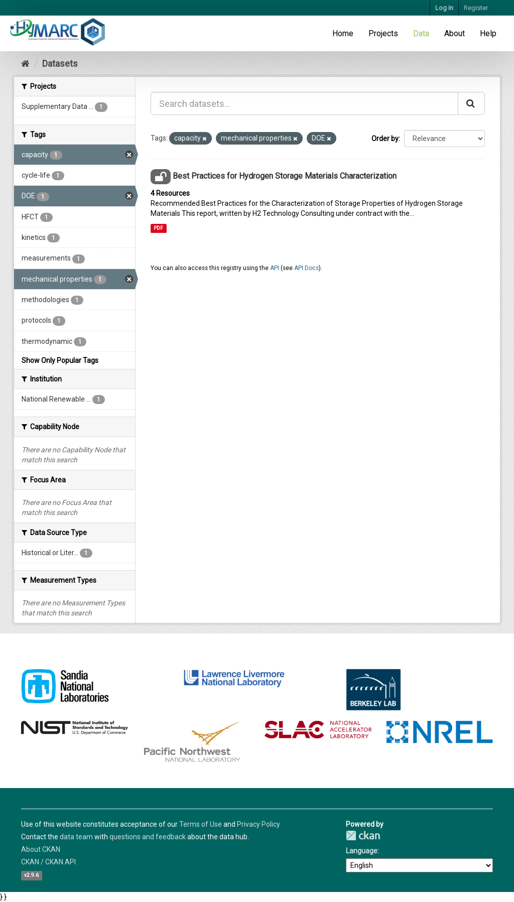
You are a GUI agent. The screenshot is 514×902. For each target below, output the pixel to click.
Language (361, 851)
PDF (158, 228)
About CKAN (40, 849)
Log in (444, 8)
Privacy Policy (258, 824)
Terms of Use (200, 824)
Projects (383, 33)
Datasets (60, 63)
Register (476, 8)
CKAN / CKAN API (48, 862)
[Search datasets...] (304, 103)
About (454, 33)
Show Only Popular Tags (60, 360)
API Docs (306, 268)
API (274, 268)
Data (421, 33)
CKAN (363, 835)
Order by (385, 139)
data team (76, 837)
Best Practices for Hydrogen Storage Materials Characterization (285, 176)
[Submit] (471, 103)
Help (488, 33)
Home (342, 33)
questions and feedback (147, 837)
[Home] (25, 63)
